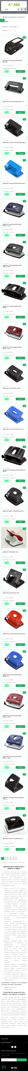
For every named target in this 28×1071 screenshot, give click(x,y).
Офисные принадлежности (12, 17)
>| (15, 858)
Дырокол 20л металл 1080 (11, 593)
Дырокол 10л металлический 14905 (14, 183)
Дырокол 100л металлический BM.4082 (12, 61)
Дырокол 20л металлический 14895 (14, 634)
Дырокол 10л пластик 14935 (11, 388)
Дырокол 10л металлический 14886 (14, 142)
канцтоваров (21, 999)
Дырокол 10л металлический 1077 (13, 101)
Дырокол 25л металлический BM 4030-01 (13, 798)
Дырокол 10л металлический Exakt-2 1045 (12, 225)
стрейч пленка (8, 989)
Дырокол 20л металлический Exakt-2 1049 (12, 716)
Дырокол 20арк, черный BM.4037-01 (13, 511)
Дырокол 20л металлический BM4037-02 (12, 675)
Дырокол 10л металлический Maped (12, 307)
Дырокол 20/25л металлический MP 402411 (14, 470)
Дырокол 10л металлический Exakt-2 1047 (12, 266)
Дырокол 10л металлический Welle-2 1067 (12, 348)
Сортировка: (4, 26)
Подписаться (21, 1060)
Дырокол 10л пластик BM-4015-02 (13, 429)
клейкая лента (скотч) (10, 987)
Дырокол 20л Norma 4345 (10, 552)
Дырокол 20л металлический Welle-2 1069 (12, 757)
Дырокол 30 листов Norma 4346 (13, 838)
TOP (3, 1067)
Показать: (5, 30)
